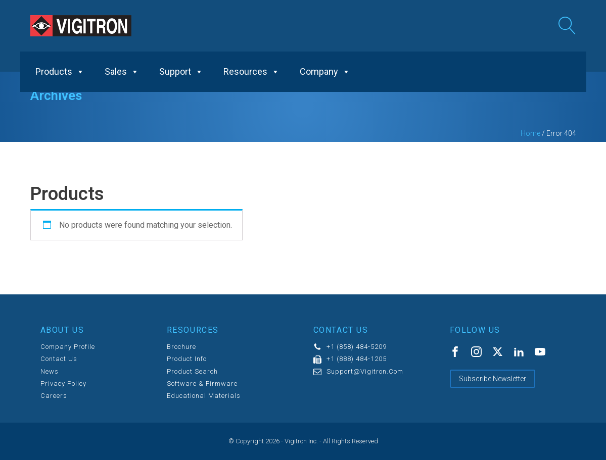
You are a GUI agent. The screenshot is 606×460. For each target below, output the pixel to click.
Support (181, 72)
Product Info (187, 359)
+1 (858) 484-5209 (357, 346)
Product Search (192, 371)
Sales (122, 72)
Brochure (181, 346)
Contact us (58, 359)
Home (530, 133)
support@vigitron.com (365, 371)
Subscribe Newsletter (492, 379)
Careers (53, 395)
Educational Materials (204, 395)
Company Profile (67, 346)
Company (325, 72)
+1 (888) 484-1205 (357, 359)
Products (59, 72)
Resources (251, 72)
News (49, 371)
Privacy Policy (63, 383)
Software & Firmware (202, 383)
